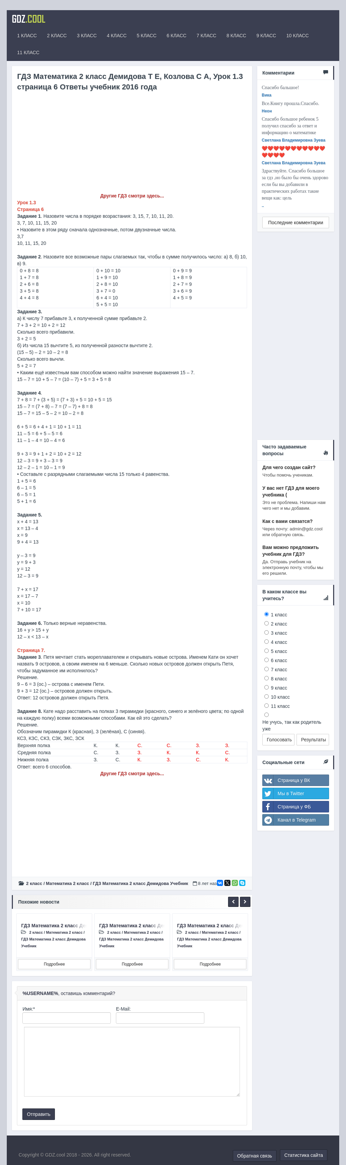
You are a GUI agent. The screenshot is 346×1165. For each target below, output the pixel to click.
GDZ (28, 19)
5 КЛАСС (147, 35)
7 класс (279, 669)
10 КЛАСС (297, 35)
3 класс (279, 633)
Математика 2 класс (67, 883)
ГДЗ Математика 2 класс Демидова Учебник (140, 883)
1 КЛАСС (27, 35)
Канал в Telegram (289, 819)
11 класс (280, 706)
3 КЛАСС (87, 35)
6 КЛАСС (176, 35)
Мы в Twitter (283, 793)
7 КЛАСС (206, 35)
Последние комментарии (295, 222)
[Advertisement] (132, 145)
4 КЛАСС (116, 35)
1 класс (279, 614)
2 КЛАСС (57, 35)
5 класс (279, 651)
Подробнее (54, 964)
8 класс (279, 678)
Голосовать (279, 739)
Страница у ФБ (287, 806)
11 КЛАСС (28, 52)
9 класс (279, 688)
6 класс (279, 660)
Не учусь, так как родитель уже (291, 725)
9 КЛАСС (266, 35)
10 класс (280, 697)
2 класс (34, 883)
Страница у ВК (286, 780)
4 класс (279, 642)
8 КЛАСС (236, 35)
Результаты (313, 739)
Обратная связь (254, 1156)
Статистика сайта (303, 1155)
